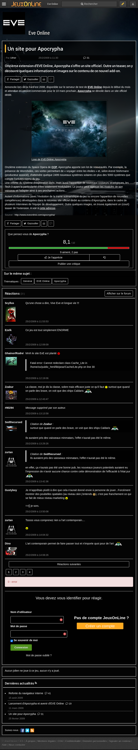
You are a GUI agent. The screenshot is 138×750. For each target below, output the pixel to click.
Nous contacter (17, 744)
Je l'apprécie (53, 257)
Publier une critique (69, 263)
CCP (54, 167)
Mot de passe (18, 626)
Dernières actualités (19, 683)
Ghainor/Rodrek (15, 353)
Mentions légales (46, 741)
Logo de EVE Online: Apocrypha (49, 159)
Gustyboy (11, 490)
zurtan (9, 452)
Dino (8, 543)
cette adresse (47, 208)
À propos (31, 741)
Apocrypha (84, 90)
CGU (60, 741)
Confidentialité (73, 741)
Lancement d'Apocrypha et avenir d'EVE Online (36, 703)
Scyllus (9, 303)
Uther (13, 57)
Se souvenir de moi (26, 640)
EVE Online (95, 87)
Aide (4, 744)
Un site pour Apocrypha (22, 713)
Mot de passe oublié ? (39, 655)
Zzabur (9, 386)
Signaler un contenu (120, 741)
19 (69, 703)
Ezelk (8, 330)
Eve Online (39, 32)
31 (86, 57)
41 (48, 693)
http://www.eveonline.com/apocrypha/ (35, 214)
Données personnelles (95, 741)
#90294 (9, 407)
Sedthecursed (13, 422)
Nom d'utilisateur (21, 612)
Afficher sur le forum (119, 293)
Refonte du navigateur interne (26, 693)
